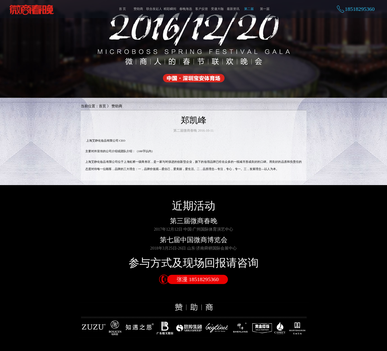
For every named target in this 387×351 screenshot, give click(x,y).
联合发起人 (154, 9)
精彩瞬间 (170, 9)
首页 (102, 106)
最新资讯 (233, 9)
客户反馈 (201, 9)
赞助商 (138, 9)
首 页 (122, 9)
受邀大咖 (217, 9)
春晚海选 (185, 9)
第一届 (264, 9)
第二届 (249, 9)
